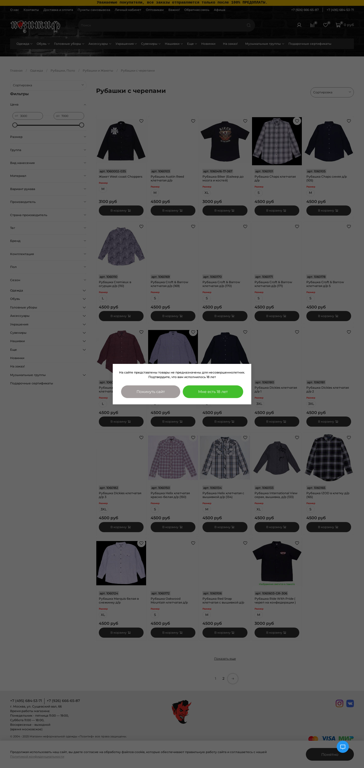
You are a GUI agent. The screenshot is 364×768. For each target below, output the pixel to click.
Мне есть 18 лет (213, 391)
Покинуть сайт (150, 391)
